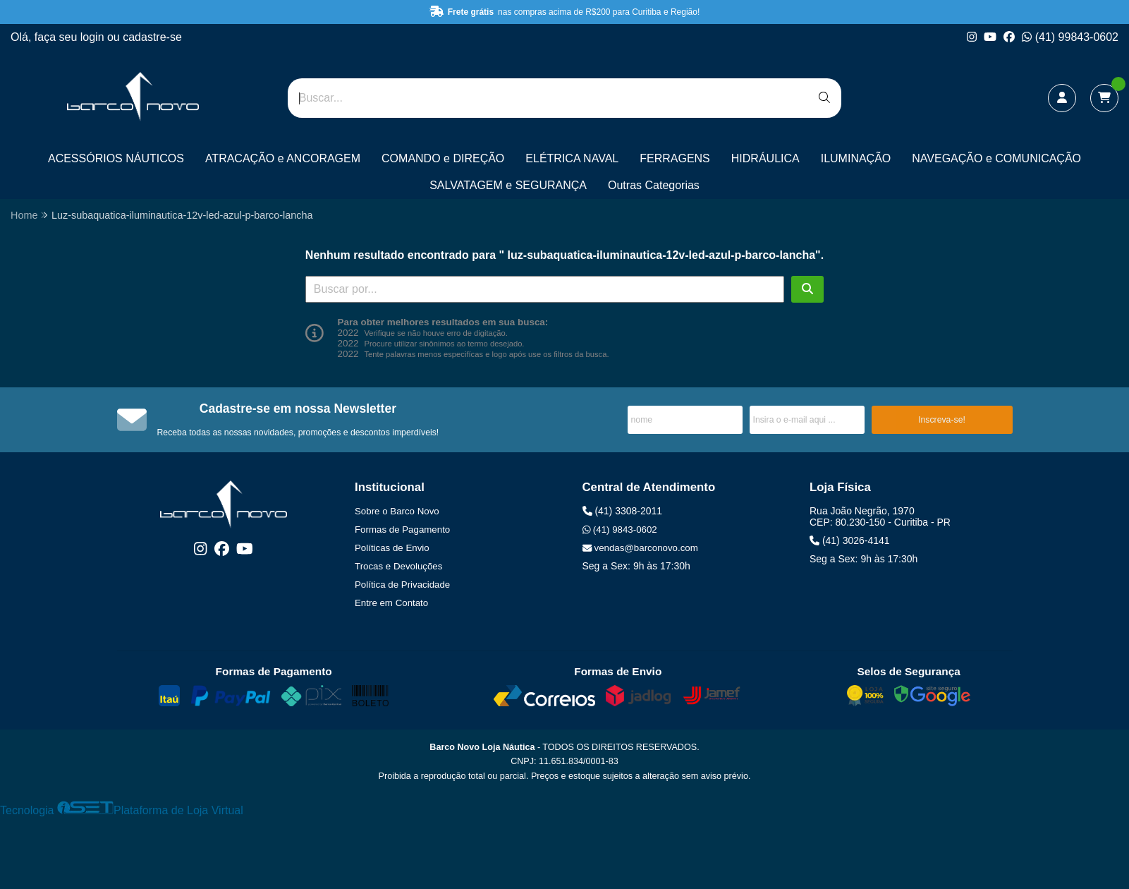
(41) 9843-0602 (619, 529)
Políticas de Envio (392, 548)
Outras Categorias (654, 185)
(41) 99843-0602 (1070, 37)
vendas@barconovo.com (640, 548)
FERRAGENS (675, 158)
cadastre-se (152, 37)
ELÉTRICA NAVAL (571, 158)
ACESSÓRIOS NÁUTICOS (116, 158)
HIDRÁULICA (765, 158)
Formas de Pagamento (402, 529)
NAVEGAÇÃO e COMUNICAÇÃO (996, 158)
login (93, 37)
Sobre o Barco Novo (397, 511)
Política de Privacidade (402, 584)
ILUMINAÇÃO (856, 158)
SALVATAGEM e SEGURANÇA (508, 185)
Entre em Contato (391, 603)
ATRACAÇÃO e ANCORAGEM (282, 158)
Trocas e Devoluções (398, 566)
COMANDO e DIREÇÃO (443, 158)
